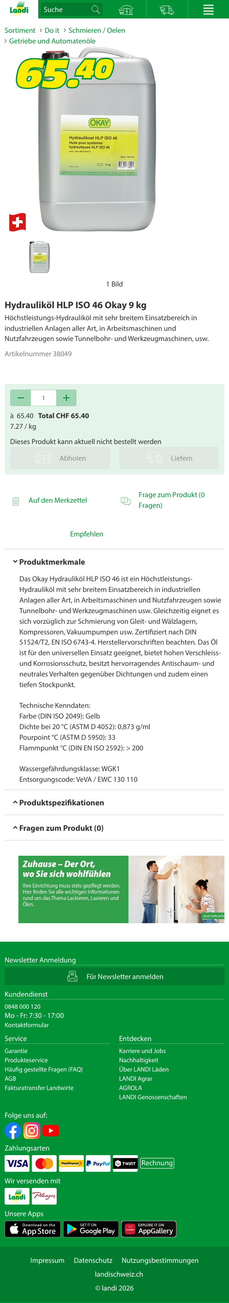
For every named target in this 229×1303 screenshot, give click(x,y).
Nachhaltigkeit (139, 1060)
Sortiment (20, 30)
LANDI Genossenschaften (153, 1097)
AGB (10, 1078)
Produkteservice (26, 1060)
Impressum (47, 1260)
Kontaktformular (27, 1025)
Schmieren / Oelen (97, 30)
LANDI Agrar (136, 1078)
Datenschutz (93, 1260)
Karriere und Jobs (142, 1051)
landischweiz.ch (119, 1274)
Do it (52, 30)
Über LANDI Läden (144, 1069)
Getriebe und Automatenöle (52, 41)
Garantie (16, 1051)
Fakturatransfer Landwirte (39, 1088)
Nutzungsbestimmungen (160, 1260)
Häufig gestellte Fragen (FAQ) (44, 1069)
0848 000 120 (23, 1006)
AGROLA (130, 1088)
